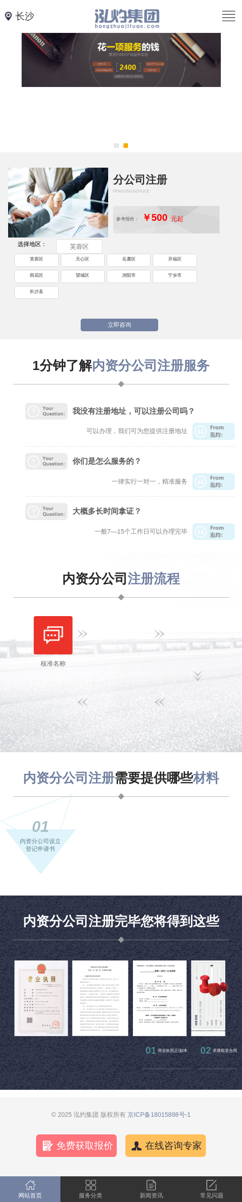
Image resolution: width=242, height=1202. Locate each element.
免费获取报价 (84, 1145)
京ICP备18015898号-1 (159, 1114)
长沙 (24, 16)
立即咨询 (119, 324)
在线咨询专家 (173, 1145)
